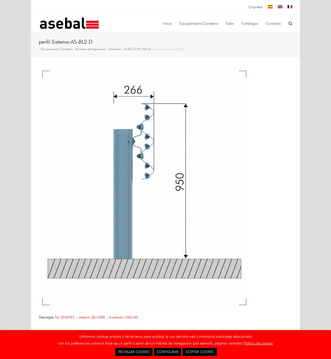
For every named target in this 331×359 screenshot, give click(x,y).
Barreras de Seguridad (91, 49)
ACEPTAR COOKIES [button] (200, 352)
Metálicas (114, 49)
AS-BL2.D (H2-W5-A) (137, 49)
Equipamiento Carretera (57, 49)
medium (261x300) (92, 317)
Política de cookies (258, 343)
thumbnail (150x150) (123, 317)
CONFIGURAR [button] (167, 352)
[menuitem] (270, 7)
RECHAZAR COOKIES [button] (133, 352)
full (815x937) (65, 317)
